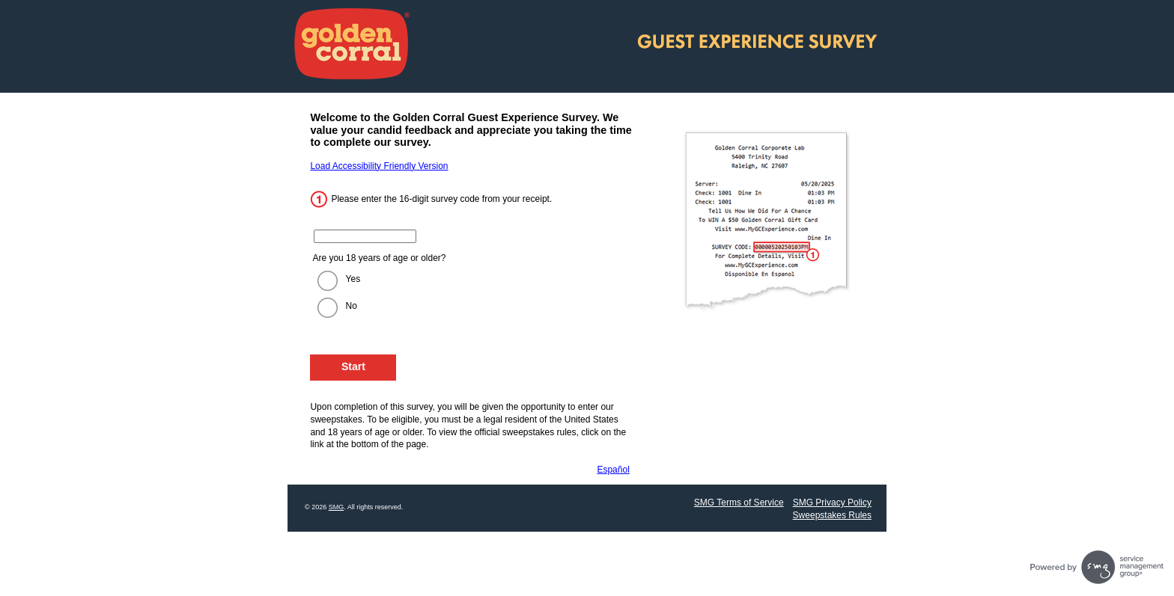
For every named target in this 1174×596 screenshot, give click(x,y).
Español (613, 469)
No (351, 306)
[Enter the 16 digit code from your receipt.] (365, 236)
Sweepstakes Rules (832, 515)
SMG (336, 507)
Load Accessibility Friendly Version (379, 166)
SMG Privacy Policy (832, 502)
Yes (353, 279)
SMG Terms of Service (739, 502)
